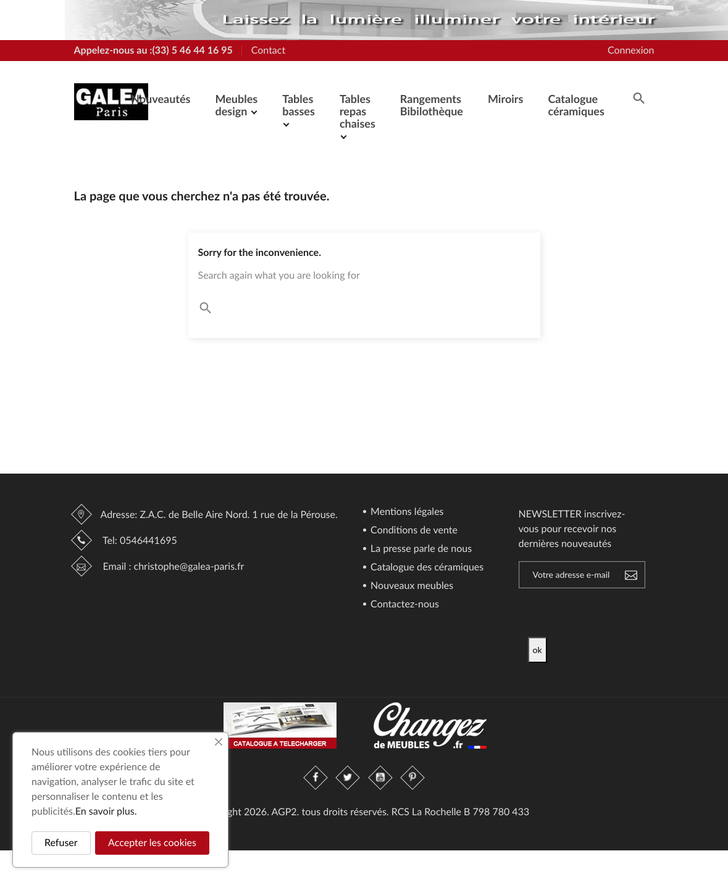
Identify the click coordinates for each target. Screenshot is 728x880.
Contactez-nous (403, 604)
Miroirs (505, 98)
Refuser (61, 843)
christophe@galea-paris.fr (189, 566)
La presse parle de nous (420, 549)
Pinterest (412, 777)
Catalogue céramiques (576, 105)
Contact (268, 50)
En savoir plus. (106, 811)
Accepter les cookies (152, 843)
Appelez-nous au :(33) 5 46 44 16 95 (153, 50)
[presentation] (631, 613)
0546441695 (148, 540)
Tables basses (298, 105)
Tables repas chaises (357, 111)
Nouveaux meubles (410, 586)
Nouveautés (160, 98)
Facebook (316, 777)
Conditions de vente (413, 530)
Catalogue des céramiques (425, 567)
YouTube (380, 777)
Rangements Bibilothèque (431, 105)
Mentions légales (406, 512)
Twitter (348, 777)
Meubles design (236, 105)
